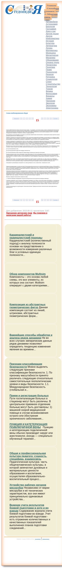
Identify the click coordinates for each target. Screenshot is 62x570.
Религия (50, 74)
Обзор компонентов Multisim (28, 274)
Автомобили (52, 21)
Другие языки (52, 33)
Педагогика (51, 65)
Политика (50, 67)
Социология (51, 79)
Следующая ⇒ (55, 118)
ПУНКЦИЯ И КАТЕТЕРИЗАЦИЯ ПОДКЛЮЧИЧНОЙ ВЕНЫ (28, 426)
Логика (49, 48)
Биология (50, 26)
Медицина (51, 53)
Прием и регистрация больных (29, 395)
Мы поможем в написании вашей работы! (26, 214)
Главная (51, 5)
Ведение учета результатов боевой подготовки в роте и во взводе (29, 508)
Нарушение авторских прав (19, 213)
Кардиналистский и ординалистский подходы (26, 236)
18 (47, 118)
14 (32, 118)
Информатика (52, 38)
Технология (51, 86)
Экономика (51, 105)
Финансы (50, 96)
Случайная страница (51, 10)
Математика (51, 50)
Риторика (50, 77)
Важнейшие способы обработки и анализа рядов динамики (31, 336)
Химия (49, 98)
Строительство (53, 84)
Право (49, 69)
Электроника (52, 108)
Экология (50, 103)
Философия (51, 93)
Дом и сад (50, 31)
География (51, 29)
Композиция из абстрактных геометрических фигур (27, 306)
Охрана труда (52, 62)
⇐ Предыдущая (16, 118)
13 (29, 118)
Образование (52, 60)
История (50, 41)
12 (26, 118)
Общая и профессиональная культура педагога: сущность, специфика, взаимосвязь (28, 456)
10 (21, 118)
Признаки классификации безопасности (26, 365)
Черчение (50, 101)
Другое (49, 36)
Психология (51, 72)
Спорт (49, 81)
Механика (50, 57)
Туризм (49, 89)
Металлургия (52, 55)
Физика (49, 91)
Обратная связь (51, 16)
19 (50, 118)
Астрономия (51, 24)
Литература (51, 45)
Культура (50, 43)
